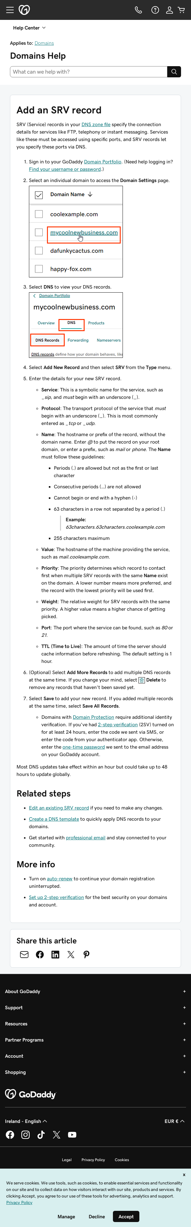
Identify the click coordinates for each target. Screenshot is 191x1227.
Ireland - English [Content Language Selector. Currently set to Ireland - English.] (27, 1121)
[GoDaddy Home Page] (31, 1094)
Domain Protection (93, 716)
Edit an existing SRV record (59, 807)
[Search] (174, 71)
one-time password (84, 746)
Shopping (15, 1072)
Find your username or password (65, 168)
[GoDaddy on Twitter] (57, 1137)
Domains (44, 42)
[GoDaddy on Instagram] (25, 1137)
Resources (16, 1023)
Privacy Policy (93, 1160)
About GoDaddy (22, 991)
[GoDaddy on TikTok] (41, 1137)
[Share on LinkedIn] (55, 954)
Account (14, 1055)
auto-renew (59, 878)
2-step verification (118, 724)
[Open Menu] (7, 9)
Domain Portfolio (102, 161)
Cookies (122, 1160)
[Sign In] (169, 10)
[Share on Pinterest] (86, 954)
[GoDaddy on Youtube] (72, 1137)
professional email (85, 837)
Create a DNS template (54, 818)
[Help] (154, 10)
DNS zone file (96, 124)
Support (14, 1007)
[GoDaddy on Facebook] (10, 1137)
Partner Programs (24, 1039)
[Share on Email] (24, 954)
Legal (67, 1160)
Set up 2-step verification (56, 897)
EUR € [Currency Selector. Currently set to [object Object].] (175, 1121)
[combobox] (89, 72)
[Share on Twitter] (71, 954)
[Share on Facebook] (40, 954)
